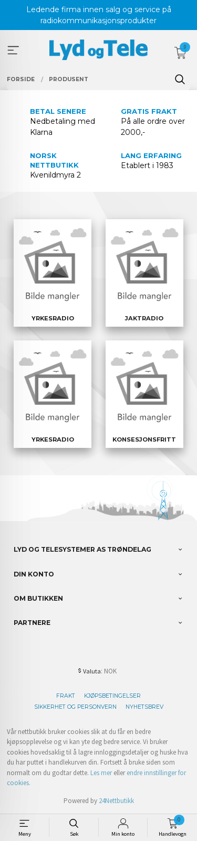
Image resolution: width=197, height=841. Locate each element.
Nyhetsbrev (144, 706)
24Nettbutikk (116, 800)
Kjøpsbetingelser (112, 695)
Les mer (101, 772)
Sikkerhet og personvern (75, 706)
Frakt (65, 695)
